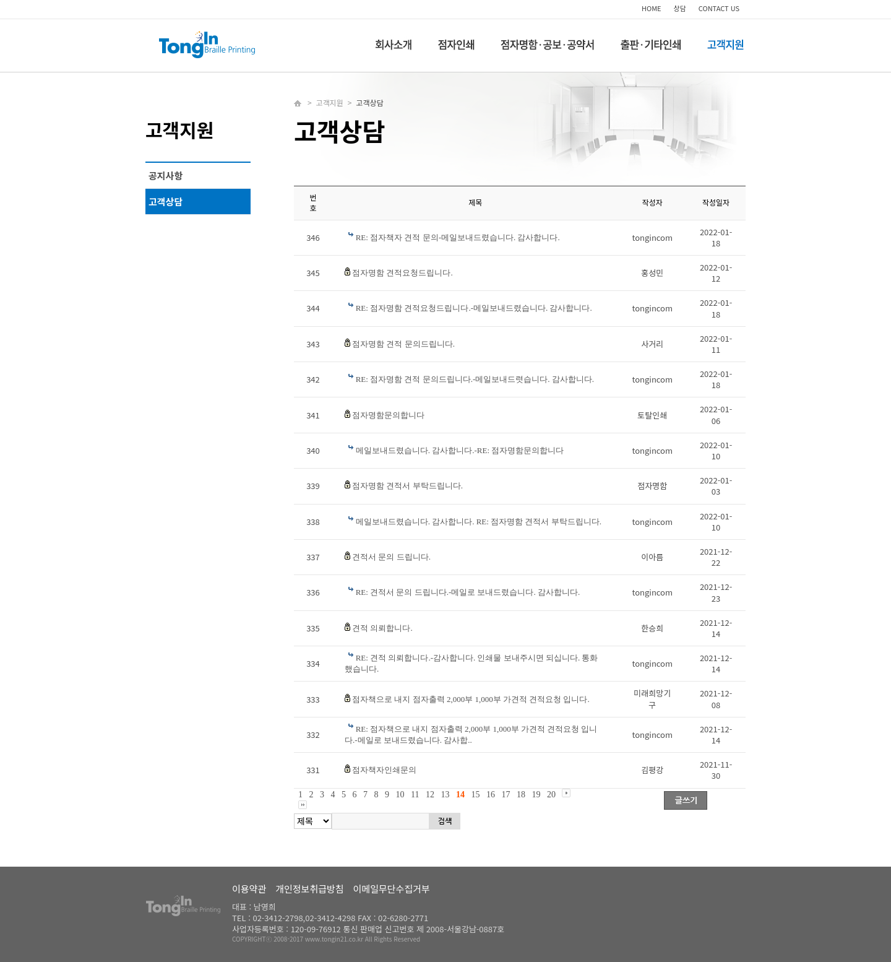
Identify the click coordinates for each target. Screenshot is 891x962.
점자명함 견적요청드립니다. (402, 272)
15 (475, 794)
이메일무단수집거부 (391, 888)
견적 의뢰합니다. (382, 628)
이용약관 (249, 888)
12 (430, 794)
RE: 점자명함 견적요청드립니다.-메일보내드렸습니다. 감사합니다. (474, 308)
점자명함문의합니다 (388, 415)
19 (536, 794)
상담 (680, 8)
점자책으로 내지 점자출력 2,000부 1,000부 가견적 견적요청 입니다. (471, 699)
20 (551, 794)
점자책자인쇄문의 (384, 769)
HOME (651, 8)
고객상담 (165, 201)
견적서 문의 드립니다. (391, 556)
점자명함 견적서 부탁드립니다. (407, 485)
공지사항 (165, 175)
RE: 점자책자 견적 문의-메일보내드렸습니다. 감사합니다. (458, 237)
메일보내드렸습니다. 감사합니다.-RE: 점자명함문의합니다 (460, 450)
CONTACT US (719, 8)
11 (415, 794)
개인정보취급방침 (309, 888)
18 (521, 794)
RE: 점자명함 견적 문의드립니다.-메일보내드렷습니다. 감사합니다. (475, 379)
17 (505, 794)
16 (490, 794)
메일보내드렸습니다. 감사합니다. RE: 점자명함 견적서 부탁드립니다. (478, 521)
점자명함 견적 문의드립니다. (403, 344)
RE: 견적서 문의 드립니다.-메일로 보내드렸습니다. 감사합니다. (468, 592)
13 (445, 794)
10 (400, 794)
